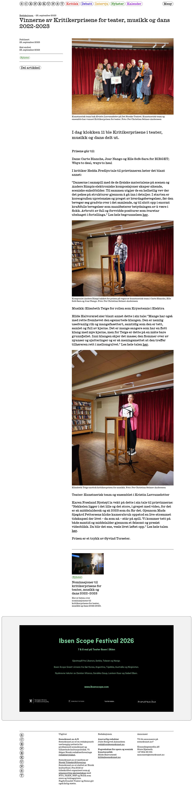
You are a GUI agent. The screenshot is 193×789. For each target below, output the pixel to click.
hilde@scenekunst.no (109, 757)
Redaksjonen (26, 15)
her (145, 214)
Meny (168, 3)
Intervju (101, 3)
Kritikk (72, 3)
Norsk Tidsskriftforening (72, 762)
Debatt (86, 3)
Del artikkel (30, 67)
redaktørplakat (67, 755)
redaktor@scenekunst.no (111, 744)
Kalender (134, 3)
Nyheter (117, 3)
